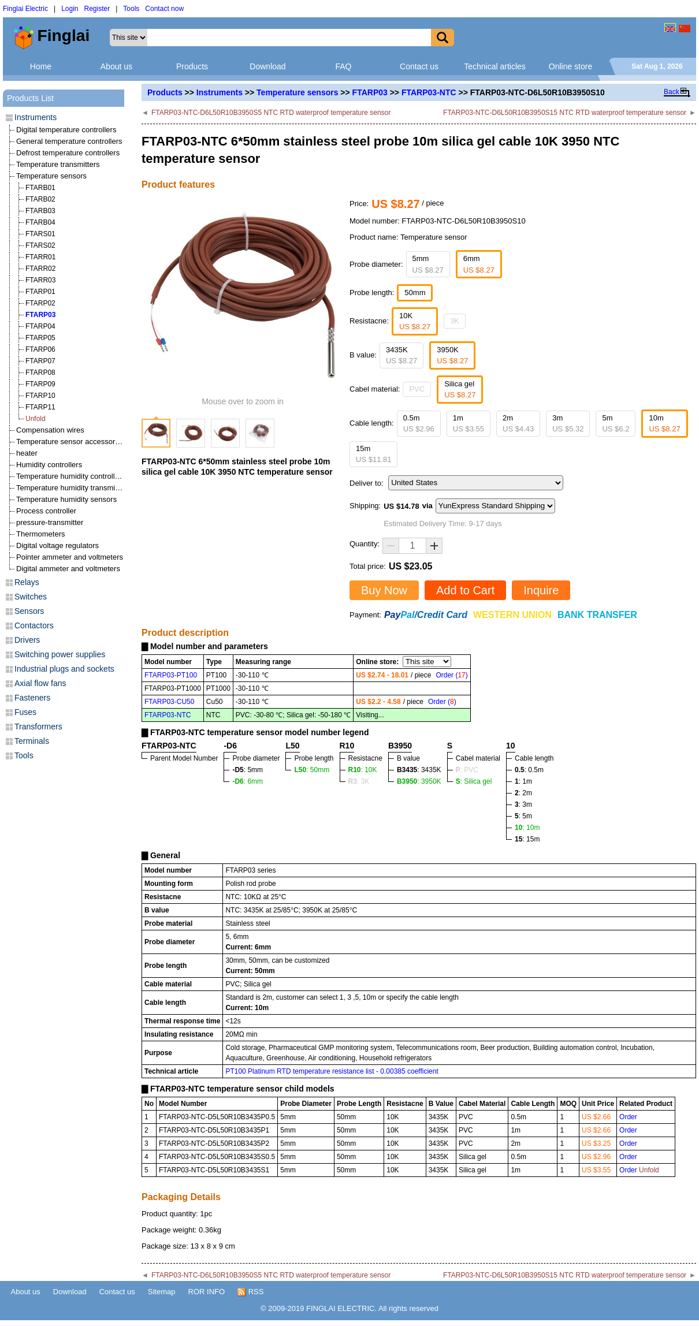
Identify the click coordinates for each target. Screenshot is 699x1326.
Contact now (164, 9)
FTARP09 (40, 384)
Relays (26, 582)
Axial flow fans (40, 683)
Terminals (31, 741)
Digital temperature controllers (66, 129)
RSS (250, 1292)
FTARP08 (40, 372)
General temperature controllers (69, 141)
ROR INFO (206, 1291)
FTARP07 (40, 361)
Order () (451, 675)
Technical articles (495, 66)
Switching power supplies (59, 654)
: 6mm (247, 781)
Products (192, 66)
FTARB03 (40, 211)
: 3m (523, 804)
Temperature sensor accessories (70, 441)
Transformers (38, 726)
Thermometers (40, 534)
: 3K (359, 781)
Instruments (219, 92)
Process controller (46, 510)
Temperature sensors (297, 92)
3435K (401, 355)
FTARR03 (40, 280)
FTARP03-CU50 (169, 702)
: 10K (362, 770)
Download (267, 66)
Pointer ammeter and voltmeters (69, 557)
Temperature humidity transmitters (73, 487)
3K (454, 320)
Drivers (27, 640)
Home (40, 66)
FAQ (343, 66)
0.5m (418, 424)
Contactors (34, 625)
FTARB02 (40, 199)
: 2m (523, 793)
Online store (570, 66)
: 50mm (311, 770)
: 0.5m (529, 770)
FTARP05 (40, 338)
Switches (30, 596)
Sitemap (162, 1291)
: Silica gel (474, 781)
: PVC (467, 770)
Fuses (25, 712)
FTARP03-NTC (428, 92)
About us (116, 66)
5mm (428, 264)
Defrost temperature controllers (68, 152)
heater (27, 453)
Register (97, 9)
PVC (417, 389)
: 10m (527, 828)
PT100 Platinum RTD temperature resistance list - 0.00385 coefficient (331, 1071)
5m (615, 424)
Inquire (541, 590)
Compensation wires (50, 430)
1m (468, 424)
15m (373, 454)
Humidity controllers (49, 464)
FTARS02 (40, 245)
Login (69, 9)
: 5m (523, 816)
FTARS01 (40, 234)
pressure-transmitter (49, 522)
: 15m (527, 839)
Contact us (419, 66)
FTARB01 (40, 188)
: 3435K (419, 770)
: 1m (523, 781)
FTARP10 (40, 396)
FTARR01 (40, 257)
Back (671, 92)
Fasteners (32, 697)
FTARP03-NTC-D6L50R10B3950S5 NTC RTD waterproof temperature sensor (271, 113)
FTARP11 (40, 407)
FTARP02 (40, 303)
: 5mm (247, 770)
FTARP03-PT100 (170, 675)
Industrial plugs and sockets (64, 668)
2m (518, 424)
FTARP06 (40, 349)
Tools (131, 9)
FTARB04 (40, 222)
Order (628, 1117)
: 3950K (419, 781)
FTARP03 (370, 92)
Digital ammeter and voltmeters (68, 568)
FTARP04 (40, 326)
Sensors (29, 611)
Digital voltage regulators (57, 545)
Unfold (35, 419)
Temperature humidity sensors (66, 499)
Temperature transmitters (58, 164)
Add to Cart (465, 590)
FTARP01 (40, 292)
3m (567, 424)
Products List (30, 98)
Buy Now (384, 590)
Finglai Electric (25, 9)
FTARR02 (40, 269)
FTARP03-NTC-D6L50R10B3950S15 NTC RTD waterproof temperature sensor (564, 113)
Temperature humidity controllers (70, 476)
